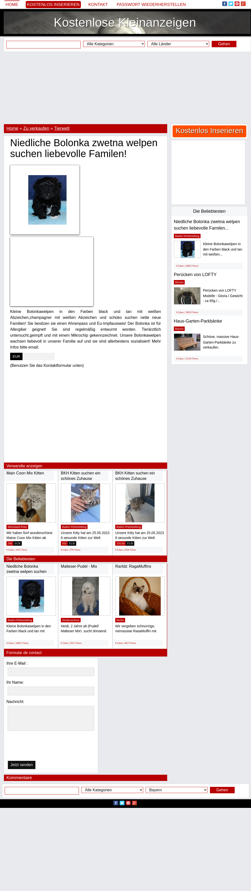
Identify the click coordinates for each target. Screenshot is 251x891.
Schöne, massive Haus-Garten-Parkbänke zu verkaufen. (221, 342)
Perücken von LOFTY (195, 274)
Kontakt (98, 4)
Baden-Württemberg (74, 527)
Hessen (179, 282)
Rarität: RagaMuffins (133, 566)
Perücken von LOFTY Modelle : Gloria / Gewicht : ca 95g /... (223, 295)
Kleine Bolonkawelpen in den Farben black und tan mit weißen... (222, 249)
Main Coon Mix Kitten (25, 473)
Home (12, 4)
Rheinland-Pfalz (17, 527)
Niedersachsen (70, 620)
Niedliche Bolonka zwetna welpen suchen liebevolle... (26, 571)
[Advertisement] (125, 87)
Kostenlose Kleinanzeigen (125, 22)
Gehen (224, 44)
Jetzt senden (21, 765)
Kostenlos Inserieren (53, 4)
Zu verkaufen (36, 128)
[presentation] (33, 747)
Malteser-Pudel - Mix (79, 566)
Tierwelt (61, 128)
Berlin (120, 620)
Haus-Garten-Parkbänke (198, 321)
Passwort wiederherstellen (151, 4)
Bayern (179, 328)
